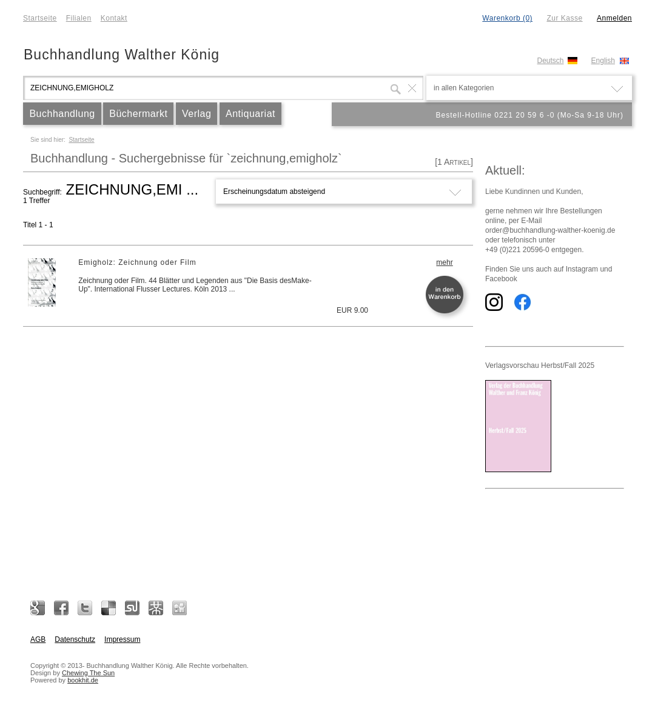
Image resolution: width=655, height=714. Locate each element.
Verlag (196, 113)
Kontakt (114, 18)
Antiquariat (250, 113)
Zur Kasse (564, 18)
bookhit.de (82, 680)
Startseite (40, 18)
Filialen (79, 18)
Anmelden (614, 18)
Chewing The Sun (88, 672)
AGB (37, 639)
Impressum (122, 639)
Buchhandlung (62, 113)
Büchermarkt (138, 113)
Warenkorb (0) (507, 18)
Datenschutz (75, 639)
